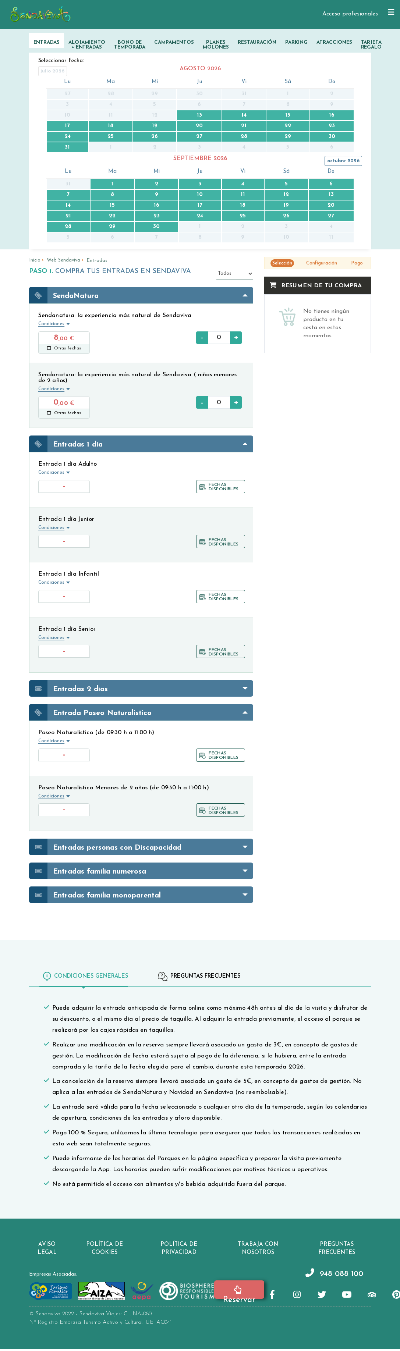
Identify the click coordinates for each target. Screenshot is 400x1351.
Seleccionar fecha (60, 61)
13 (199, 115)
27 (199, 136)
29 (287, 136)
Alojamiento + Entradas (86, 45)
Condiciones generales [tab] (85, 976)
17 (67, 126)
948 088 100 (325, 1276)
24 (67, 136)
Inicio (34, 260)
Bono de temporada (130, 45)
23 (332, 126)
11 (243, 195)
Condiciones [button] (51, 323)
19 (154, 126)
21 (244, 126)
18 (110, 126)
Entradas (46, 42)
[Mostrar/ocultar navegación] (391, 12)
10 (200, 195)
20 (199, 126)
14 (244, 115)
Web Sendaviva (63, 260)
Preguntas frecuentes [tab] (199, 976)
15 (287, 115)
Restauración (257, 42)
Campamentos (174, 42)
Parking (296, 42)
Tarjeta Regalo (371, 45)
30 (332, 136)
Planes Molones (216, 45)
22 (287, 126)
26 (154, 136)
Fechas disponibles (218, 487)
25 (110, 136)
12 (286, 195)
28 (244, 136)
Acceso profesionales (350, 14)
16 (331, 115)
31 (67, 147)
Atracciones (334, 42)
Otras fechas (64, 348)
